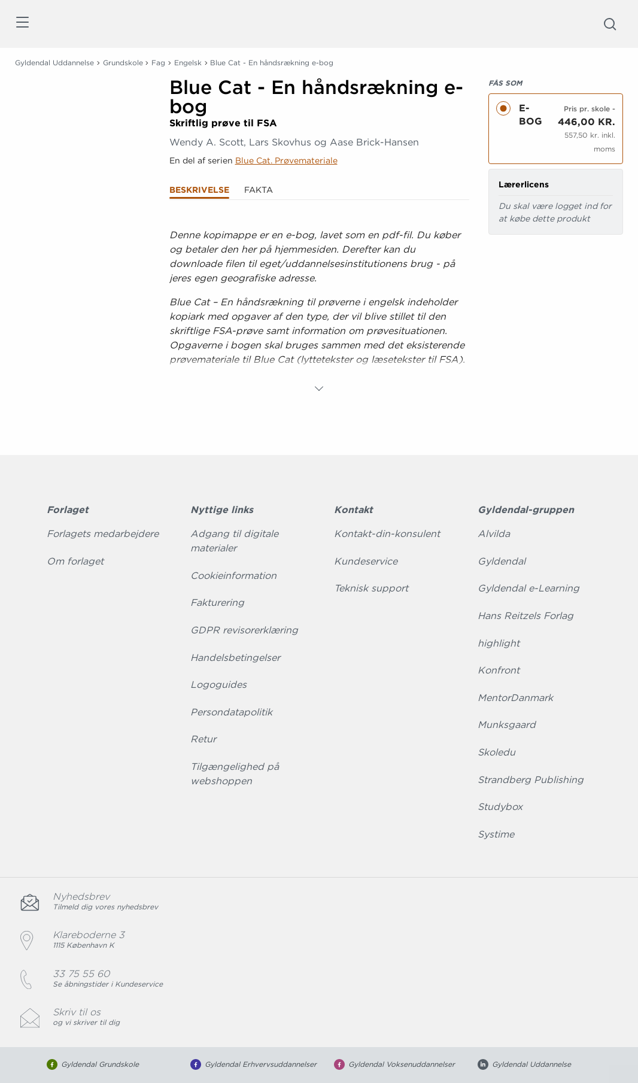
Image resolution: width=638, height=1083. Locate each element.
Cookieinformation (233, 575)
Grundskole (123, 62)
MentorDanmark (515, 697)
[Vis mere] (319, 388)
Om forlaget (75, 561)
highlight (498, 643)
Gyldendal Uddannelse (54, 62)
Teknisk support (371, 588)
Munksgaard (507, 724)
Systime (496, 834)
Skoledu (496, 752)
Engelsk (188, 62)
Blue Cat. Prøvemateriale (286, 160)
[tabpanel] (319, 307)
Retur (203, 739)
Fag (158, 62)
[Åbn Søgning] (610, 24)
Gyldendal (501, 561)
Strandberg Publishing (531, 779)
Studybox (500, 806)
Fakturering (217, 602)
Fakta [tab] (258, 190)
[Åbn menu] (22, 24)
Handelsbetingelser (235, 657)
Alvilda (494, 533)
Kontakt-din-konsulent (387, 533)
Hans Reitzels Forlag (525, 615)
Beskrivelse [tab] (199, 190)
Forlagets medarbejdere (103, 533)
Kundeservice (365, 561)
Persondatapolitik (231, 712)
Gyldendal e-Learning (528, 588)
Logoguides (218, 684)
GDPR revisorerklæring (244, 630)
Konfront (498, 670)
